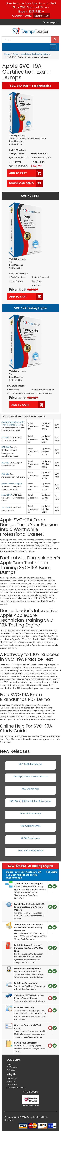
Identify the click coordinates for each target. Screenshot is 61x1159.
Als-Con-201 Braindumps (30, 850)
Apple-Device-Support (11, 483)
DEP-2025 (6, 447)
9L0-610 (5, 474)
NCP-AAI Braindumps (30, 813)
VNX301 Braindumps (30, 825)
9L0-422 (5, 437)
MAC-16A (6, 495)
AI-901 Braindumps (30, 838)
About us (11, 1081)
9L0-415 (5, 462)
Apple (15, 54)
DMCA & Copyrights (16, 1087)
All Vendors (12, 1067)
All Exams (11, 1070)
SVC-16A (5, 507)
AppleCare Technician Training (35, 54)
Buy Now (57, 426)
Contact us (12, 1078)
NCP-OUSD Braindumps (30, 764)
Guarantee (12, 1084)
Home (7, 54)
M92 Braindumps (30, 788)
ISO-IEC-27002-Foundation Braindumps (30, 801)
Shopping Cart (50, 22)
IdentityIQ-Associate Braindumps (30, 776)
